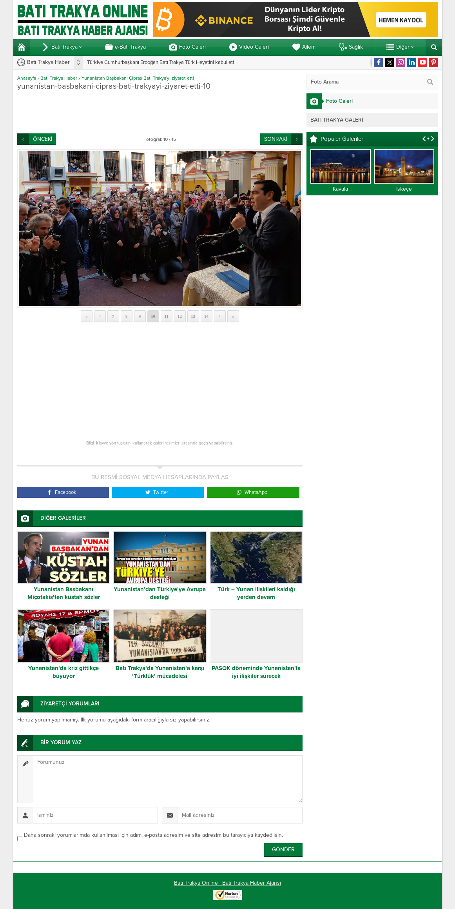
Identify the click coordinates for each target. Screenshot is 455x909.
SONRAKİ (275, 139)
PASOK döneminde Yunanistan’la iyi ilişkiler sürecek (256, 672)
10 (153, 316)
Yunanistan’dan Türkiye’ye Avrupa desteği (160, 593)
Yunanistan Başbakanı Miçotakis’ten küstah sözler (63, 593)
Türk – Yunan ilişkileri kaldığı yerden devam (256, 593)
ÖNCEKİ (42, 139)
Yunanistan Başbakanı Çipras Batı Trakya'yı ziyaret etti (138, 78)
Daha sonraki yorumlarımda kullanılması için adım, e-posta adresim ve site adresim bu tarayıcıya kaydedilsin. (153, 835)
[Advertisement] (160, 111)
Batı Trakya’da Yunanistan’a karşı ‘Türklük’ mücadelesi (160, 672)
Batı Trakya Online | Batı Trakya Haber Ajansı (227, 883)
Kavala (340, 189)
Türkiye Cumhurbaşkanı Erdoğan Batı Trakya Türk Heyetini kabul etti (161, 62)
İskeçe (404, 189)
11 (166, 316)
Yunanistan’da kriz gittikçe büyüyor (63, 672)
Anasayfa (26, 78)
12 (180, 316)
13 (193, 316)
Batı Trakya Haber (58, 78)
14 (206, 316)
